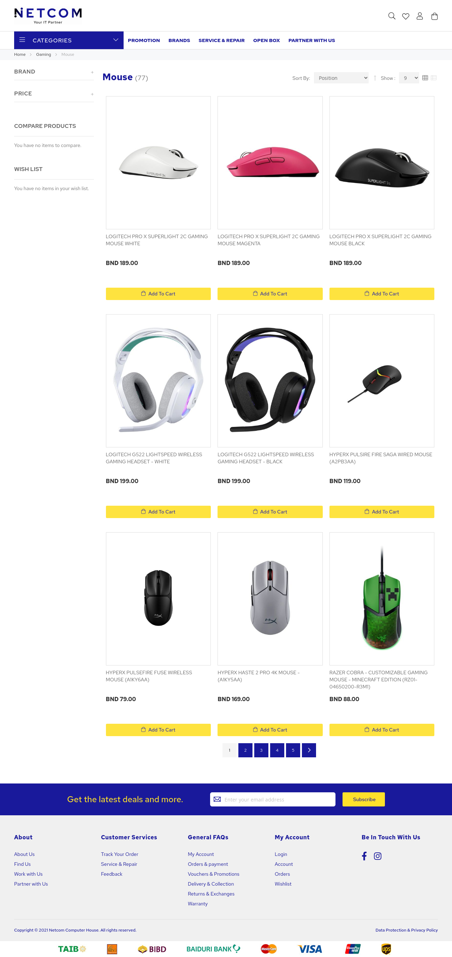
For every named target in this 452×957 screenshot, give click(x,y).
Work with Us (28, 874)
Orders (282, 874)
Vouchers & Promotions (213, 874)
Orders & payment (208, 864)
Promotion (144, 40)
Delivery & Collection (211, 884)
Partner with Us (31, 884)
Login (281, 854)
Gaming (44, 54)
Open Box (266, 40)
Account (284, 864)
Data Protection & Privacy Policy (407, 930)
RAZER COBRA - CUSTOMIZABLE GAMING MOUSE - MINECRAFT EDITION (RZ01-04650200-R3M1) (378, 679)
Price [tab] (23, 93)
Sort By (300, 78)
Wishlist (283, 884)
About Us (24, 854)
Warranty (198, 903)
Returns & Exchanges (211, 894)
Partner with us (312, 40)
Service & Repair (222, 40)
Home (20, 54)
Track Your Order (119, 854)
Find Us (22, 864)
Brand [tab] (24, 71)
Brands (179, 40)
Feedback (112, 874)
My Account (201, 854)
